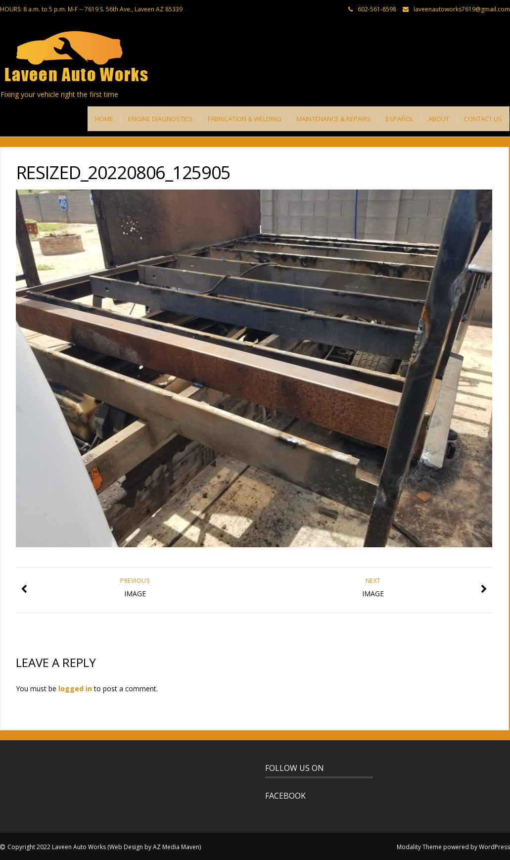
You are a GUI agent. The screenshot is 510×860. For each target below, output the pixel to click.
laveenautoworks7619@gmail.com (462, 9)
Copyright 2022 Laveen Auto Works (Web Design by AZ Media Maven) (104, 847)
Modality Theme (419, 847)
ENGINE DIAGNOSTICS (160, 118)
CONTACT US (483, 118)
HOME (104, 118)
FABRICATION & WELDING (244, 118)
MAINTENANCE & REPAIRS (333, 118)
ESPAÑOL (400, 118)
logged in (75, 688)
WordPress (494, 847)
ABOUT (438, 118)
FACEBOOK (285, 795)
